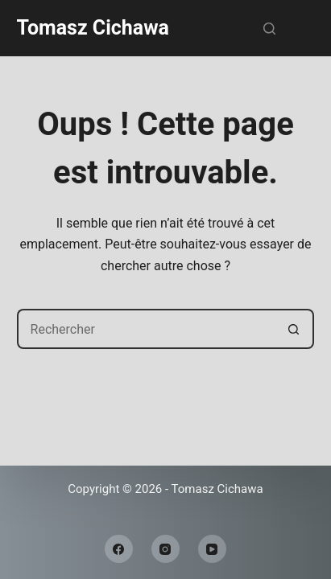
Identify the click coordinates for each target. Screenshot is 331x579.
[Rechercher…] (146, 329)
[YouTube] (212, 549)
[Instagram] (165, 549)
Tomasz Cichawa (93, 27)
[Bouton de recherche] (294, 329)
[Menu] (307, 28)
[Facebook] (119, 549)
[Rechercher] (269, 29)
